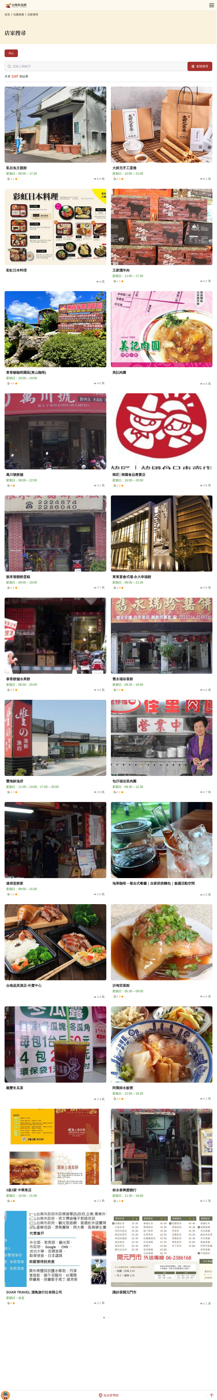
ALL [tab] (11, 53)
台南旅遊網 (16, 5)
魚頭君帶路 (108, 1395)
